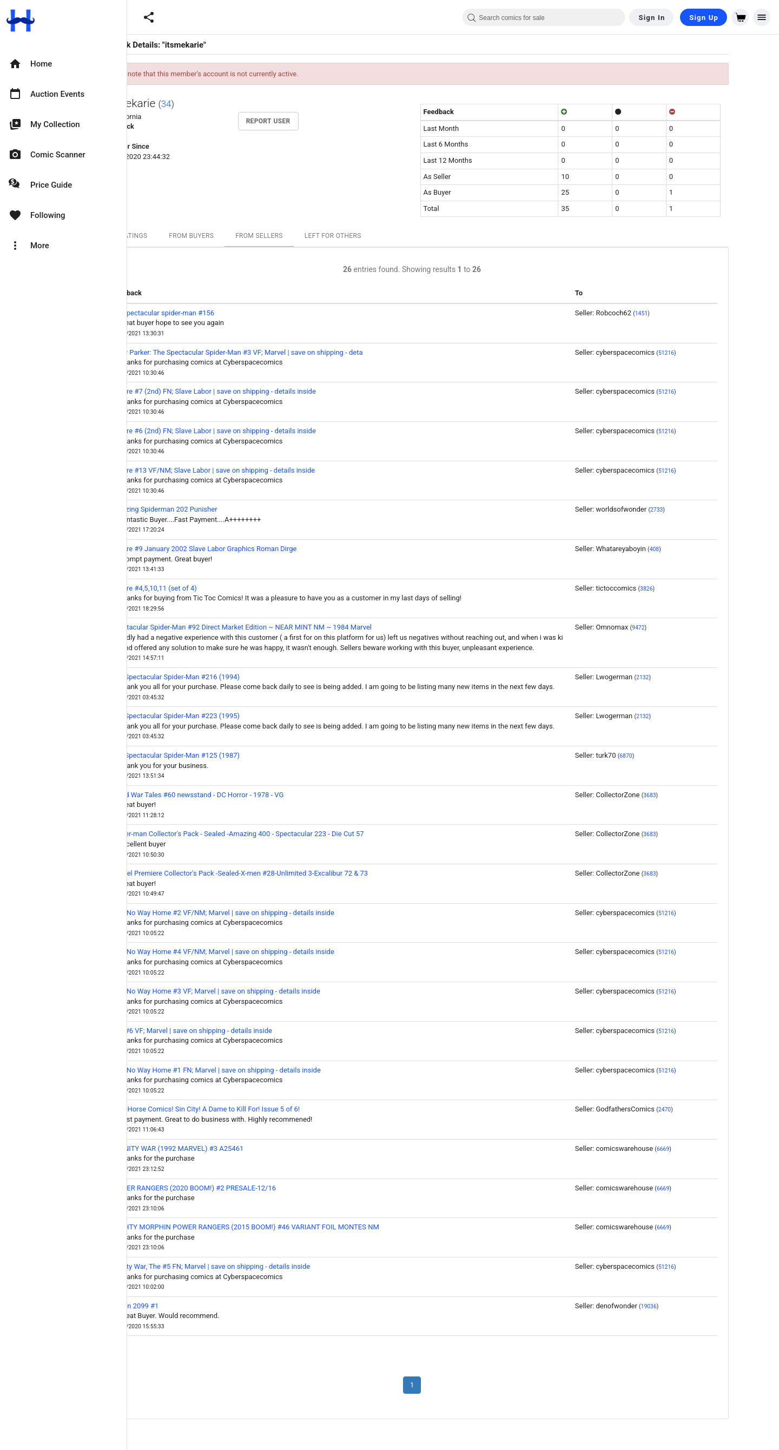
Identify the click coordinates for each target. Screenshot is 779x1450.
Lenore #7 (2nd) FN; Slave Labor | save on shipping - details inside (255, 391)
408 (696, 549)
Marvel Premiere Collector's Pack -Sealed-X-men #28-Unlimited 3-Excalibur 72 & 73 (281, 873)
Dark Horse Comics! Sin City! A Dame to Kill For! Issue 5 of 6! (247, 1109)
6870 (667, 755)
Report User (309, 121)
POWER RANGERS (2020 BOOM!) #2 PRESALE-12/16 (235, 1188)
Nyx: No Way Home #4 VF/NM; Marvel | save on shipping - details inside (264, 952)
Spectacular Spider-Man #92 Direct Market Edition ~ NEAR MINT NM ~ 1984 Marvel (283, 627)
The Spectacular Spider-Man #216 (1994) (217, 677)
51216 (707, 352)
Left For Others (374, 236)
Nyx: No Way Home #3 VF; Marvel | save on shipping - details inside (257, 991)
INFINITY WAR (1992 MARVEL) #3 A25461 (219, 1148)
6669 (704, 1149)
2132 (683, 677)
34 (207, 103)
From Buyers (232, 236)
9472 (679, 627)
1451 (682, 313)
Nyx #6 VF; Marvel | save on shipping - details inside (233, 1031)
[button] (149, 17)
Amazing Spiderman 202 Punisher (206, 509)
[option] (63, 64)
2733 (697, 509)
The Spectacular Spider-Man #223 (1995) (217, 716)
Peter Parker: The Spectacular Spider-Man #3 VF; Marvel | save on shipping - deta (278, 352)
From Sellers (300, 236)
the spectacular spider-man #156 (204, 313)
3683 (690, 795)
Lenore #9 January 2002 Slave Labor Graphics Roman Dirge (245, 549)
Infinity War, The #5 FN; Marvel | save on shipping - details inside (252, 1266)
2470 (705, 1109)
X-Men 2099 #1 (176, 1306)
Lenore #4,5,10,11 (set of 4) (195, 588)
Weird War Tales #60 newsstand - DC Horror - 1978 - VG (239, 795)
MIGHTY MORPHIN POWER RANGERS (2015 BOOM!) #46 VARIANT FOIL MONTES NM (286, 1227)
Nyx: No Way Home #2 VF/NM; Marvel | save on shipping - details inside (264, 913)
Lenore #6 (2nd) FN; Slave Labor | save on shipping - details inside (255, 431)
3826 (687, 588)
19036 (690, 1306)
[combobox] (544, 17)
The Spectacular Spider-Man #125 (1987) (217, 755)
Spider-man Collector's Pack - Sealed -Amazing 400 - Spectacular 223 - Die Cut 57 (279, 834)
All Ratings (168, 236)
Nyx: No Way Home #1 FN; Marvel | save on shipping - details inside (257, 1070)
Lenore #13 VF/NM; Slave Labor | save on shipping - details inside (255, 470)
